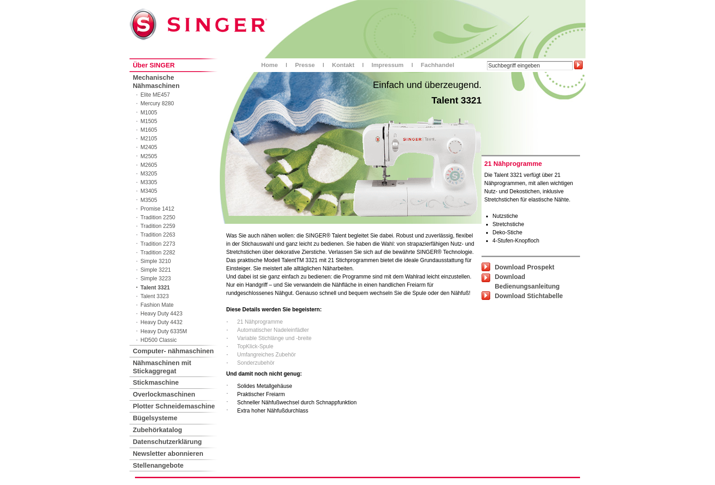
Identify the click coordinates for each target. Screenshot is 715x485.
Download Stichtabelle (529, 295)
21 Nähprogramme (260, 322)
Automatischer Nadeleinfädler (273, 330)
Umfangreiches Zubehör (266, 354)
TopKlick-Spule (255, 346)
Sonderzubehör (256, 363)
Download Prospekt (524, 267)
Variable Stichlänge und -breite (274, 338)
